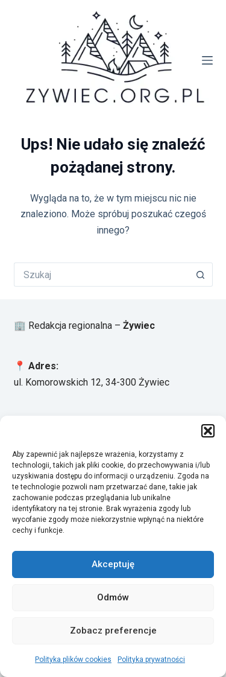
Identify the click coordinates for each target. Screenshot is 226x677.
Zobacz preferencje (113, 630)
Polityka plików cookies (73, 659)
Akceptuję (113, 564)
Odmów (113, 597)
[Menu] (207, 60)
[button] (208, 431)
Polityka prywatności (151, 659)
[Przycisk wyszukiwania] (201, 274)
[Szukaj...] (101, 274)
